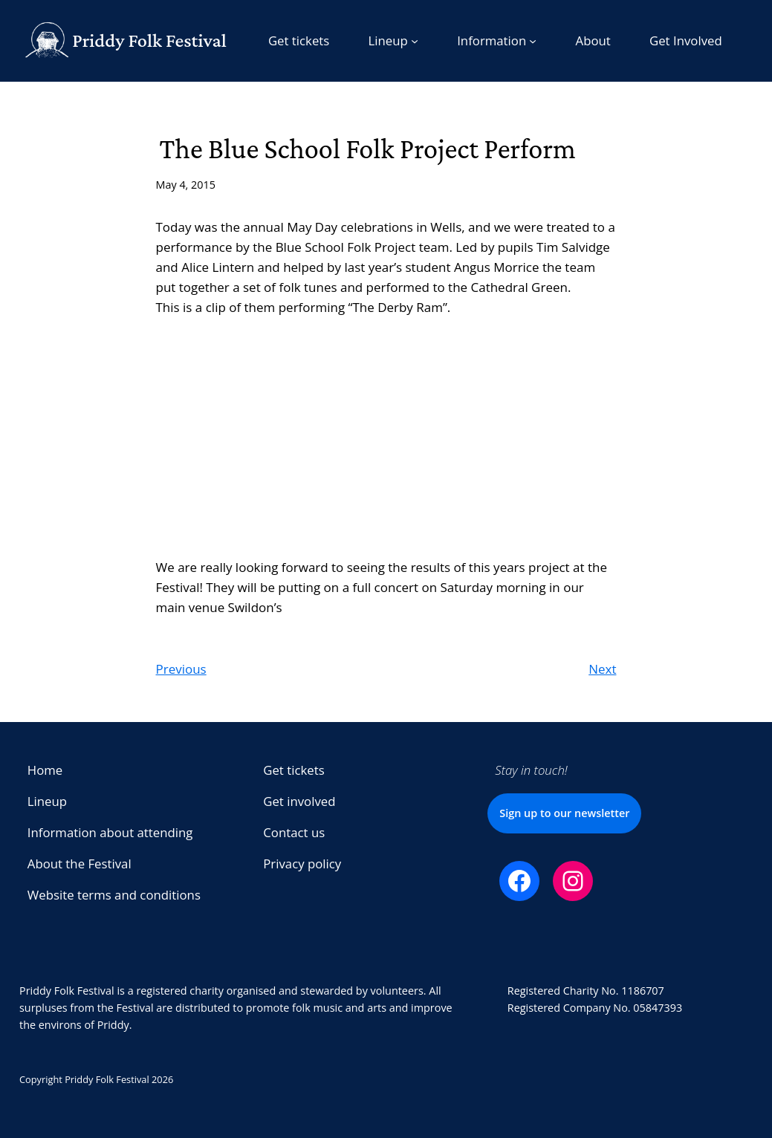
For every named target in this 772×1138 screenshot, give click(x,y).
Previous (181, 668)
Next (602, 668)
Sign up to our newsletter (564, 813)
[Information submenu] (496, 40)
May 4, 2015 (186, 185)
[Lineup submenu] (393, 40)
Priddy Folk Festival (149, 40)
